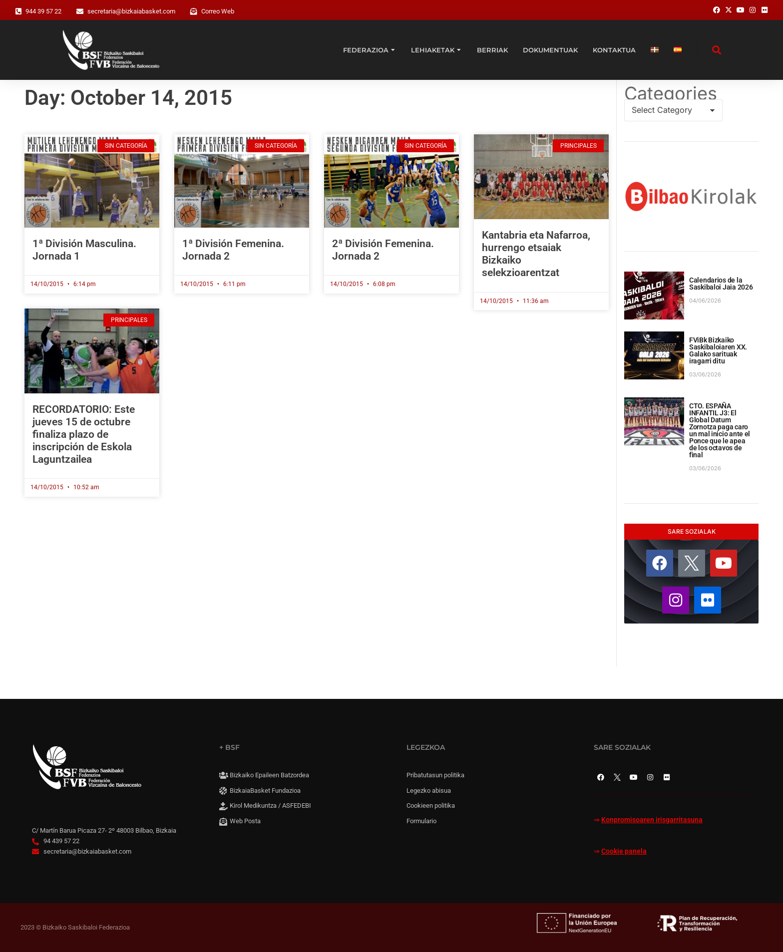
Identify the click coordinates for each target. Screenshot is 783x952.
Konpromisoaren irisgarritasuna (652, 820)
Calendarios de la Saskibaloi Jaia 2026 (721, 283)
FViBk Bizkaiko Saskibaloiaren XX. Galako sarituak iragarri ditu (718, 350)
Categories (670, 93)
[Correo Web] (193, 11)
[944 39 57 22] (18, 11)
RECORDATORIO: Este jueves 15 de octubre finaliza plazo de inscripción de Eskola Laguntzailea (83, 434)
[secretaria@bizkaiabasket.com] (79, 11)
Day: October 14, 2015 (128, 97)
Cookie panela (624, 851)
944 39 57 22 (43, 11)
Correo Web (217, 11)
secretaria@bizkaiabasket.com (131, 11)
